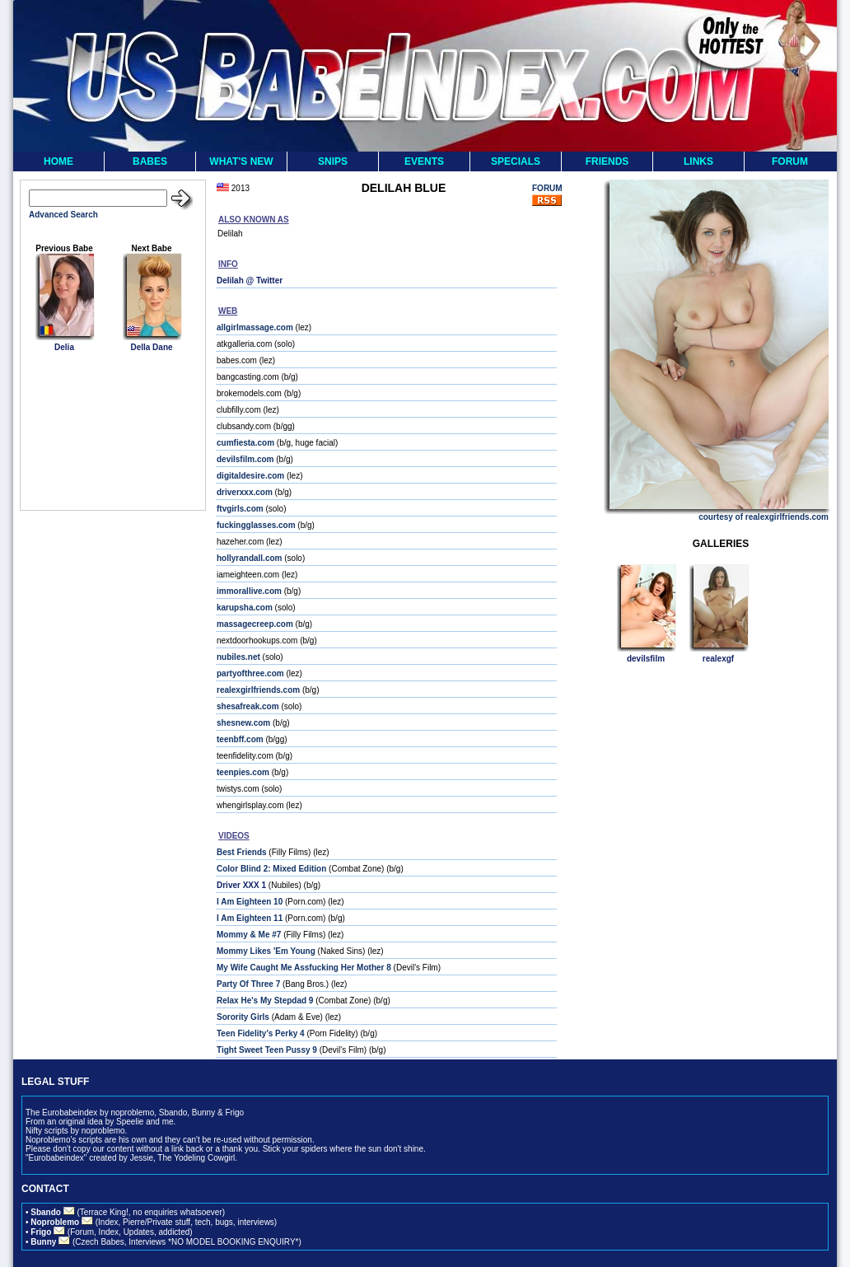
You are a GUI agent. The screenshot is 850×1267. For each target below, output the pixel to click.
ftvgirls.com (240, 508)
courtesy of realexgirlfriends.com (763, 516)
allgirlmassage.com (255, 327)
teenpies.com (243, 772)
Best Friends (242, 852)
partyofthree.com (250, 673)
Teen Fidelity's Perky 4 (261, 1033)
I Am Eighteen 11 (250, 918)
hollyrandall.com (249, 558)
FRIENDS (607, 161)
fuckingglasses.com (256, 525)
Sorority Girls (243, 1017)
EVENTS (424, 161)
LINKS (698, 161)
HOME (58, 161)
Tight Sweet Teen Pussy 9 (267, 1049)
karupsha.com (245, 607)
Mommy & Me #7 (249, 934)
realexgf (718, 658)
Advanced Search (63, 214)
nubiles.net (238, 657)
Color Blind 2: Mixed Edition (271, 868)
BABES (150, 161)
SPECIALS (515, 161)
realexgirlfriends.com (258, 689)
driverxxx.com (245, 492)
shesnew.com (243, 722)
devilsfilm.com (245, 459)
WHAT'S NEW (241, 161)
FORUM (790, 161)
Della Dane (151, 347)
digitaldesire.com (250, 475)
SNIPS (333, 161)
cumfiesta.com (245, 442)
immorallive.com (249, 591)
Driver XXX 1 (241, 885)
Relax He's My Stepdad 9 (265, 1000)
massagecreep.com (255, 624)
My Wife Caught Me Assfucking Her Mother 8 (304, 967)
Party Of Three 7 (248, 984)
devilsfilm (646, 658)
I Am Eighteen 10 (250, 901)
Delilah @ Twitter (250, 280)
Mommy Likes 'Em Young (266, 951)
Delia (64, 347)
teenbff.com (240, 739)
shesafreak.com (248, 706)
